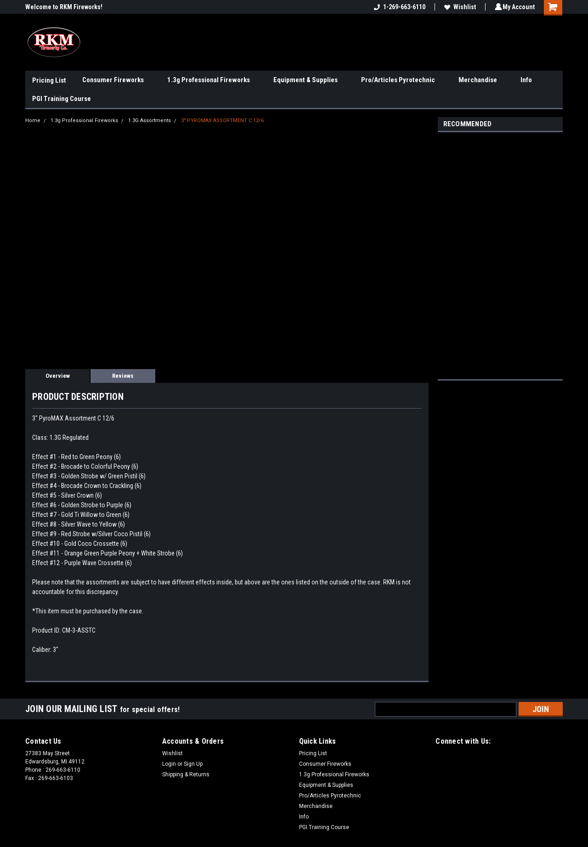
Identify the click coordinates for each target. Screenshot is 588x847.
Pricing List (49, 80)
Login (169, 764)
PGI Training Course (61, 99)
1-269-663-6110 (398, 7)
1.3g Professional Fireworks (212, 80)
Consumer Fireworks (116, 80)
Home (32, 120)
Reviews (123, 375)
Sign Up (193, 764)
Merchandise (481, 80)
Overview (57, 375)
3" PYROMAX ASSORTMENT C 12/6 (222, 120)
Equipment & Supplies (309, 80)
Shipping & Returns (185, 774)
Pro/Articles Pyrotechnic (401, 80)
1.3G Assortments (149, 120)
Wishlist (459, 7)
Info (529, 80)
